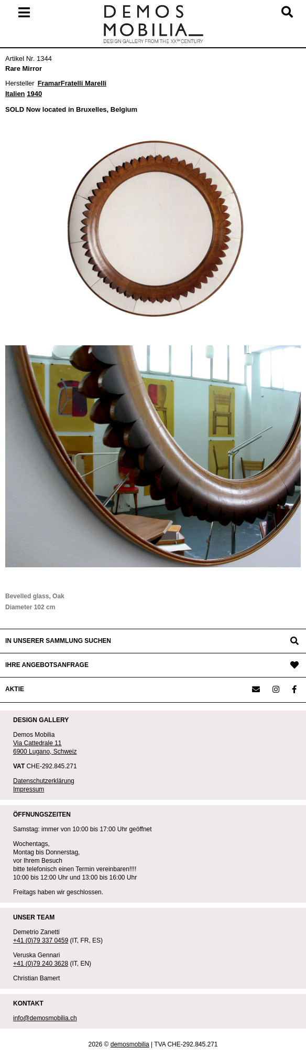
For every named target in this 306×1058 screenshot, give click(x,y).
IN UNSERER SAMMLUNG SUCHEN (58, 640)
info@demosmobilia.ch (45, 1018)
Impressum (28, 789)
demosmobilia (130, 1044)
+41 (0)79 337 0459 (40, 940)
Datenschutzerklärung (43, 781)
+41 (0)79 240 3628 (40, 963)
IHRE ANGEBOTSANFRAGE (47, 665)
